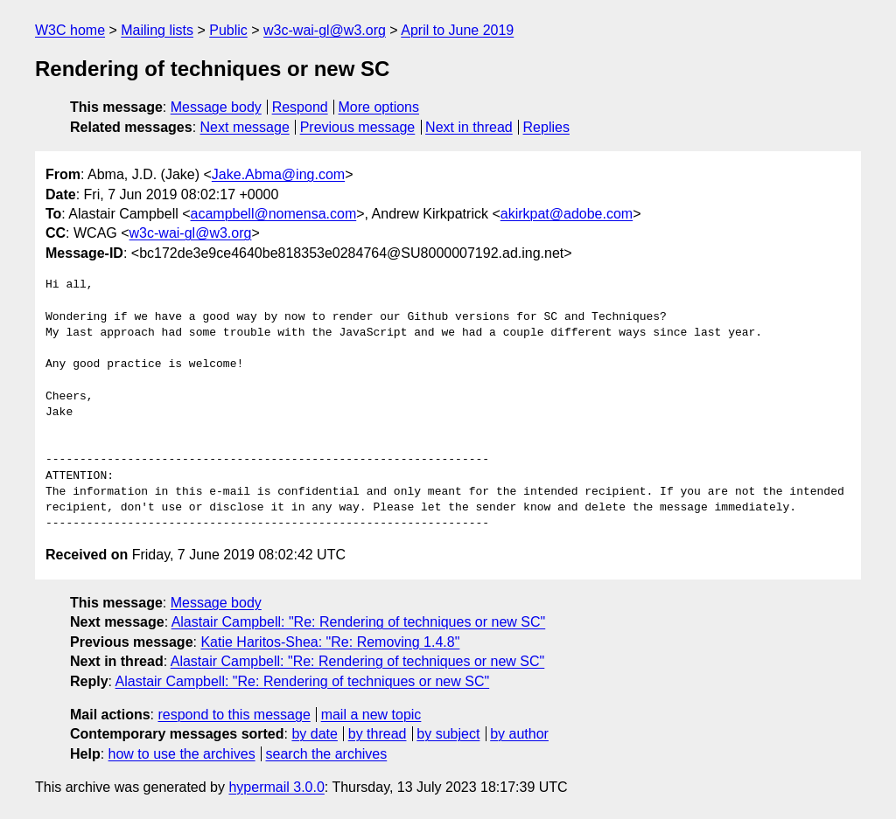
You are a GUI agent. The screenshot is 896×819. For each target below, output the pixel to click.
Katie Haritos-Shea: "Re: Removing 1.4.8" (329, 642)
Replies (546, 127)
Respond (300, 107)
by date (314, 733)
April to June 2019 (457, 30)
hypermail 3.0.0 (276, 787)
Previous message (358, 127)
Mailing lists (157, 30)
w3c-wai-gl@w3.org (324, 30)
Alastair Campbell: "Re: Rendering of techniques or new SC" (359, 621)
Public (228, 30)
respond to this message (234, 714)
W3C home (70, 30)
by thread (377, 733)
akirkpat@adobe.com (566, 213)
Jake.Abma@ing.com (278, 174)
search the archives (327, 753)
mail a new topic (371, 714)
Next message (245, 127)
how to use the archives (182, 753)
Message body (216, 107)
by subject (448, 733)
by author (519, 733)
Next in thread (469, 127)
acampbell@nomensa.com (274, 213)
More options (379, 107)
